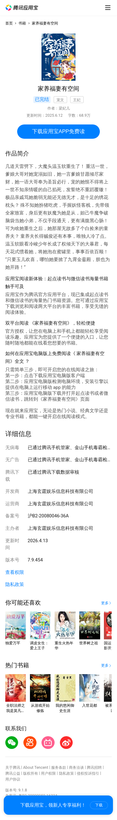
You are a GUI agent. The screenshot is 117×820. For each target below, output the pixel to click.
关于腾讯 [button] (12, 767)
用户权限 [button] (48, 773)
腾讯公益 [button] (12, 773)
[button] (21, 8)
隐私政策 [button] (14, 584)
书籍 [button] (22, 23)
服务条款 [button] (58, 767)
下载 (99, 805)
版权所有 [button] (30, 773)
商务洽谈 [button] (76, 767)
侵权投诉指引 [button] (88, 773)
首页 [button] (9, 23)
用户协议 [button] (12, 779)
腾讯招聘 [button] (94, 767)
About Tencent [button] (35, 767)
